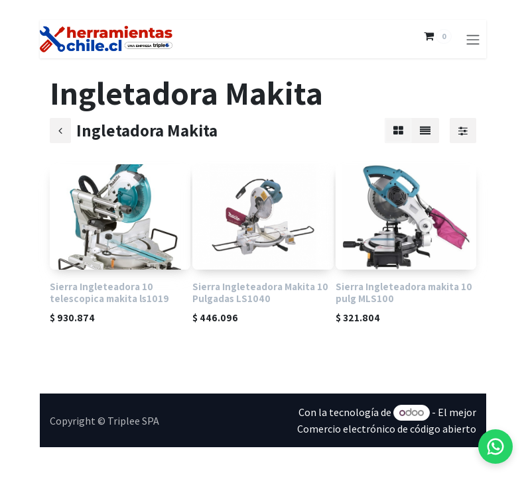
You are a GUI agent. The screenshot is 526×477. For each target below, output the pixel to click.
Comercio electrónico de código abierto (386, 428)
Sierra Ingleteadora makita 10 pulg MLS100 (404, 292)
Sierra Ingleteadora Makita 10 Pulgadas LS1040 (260, 292)
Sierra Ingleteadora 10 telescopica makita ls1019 (109, 292)
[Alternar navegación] (473, 39)
